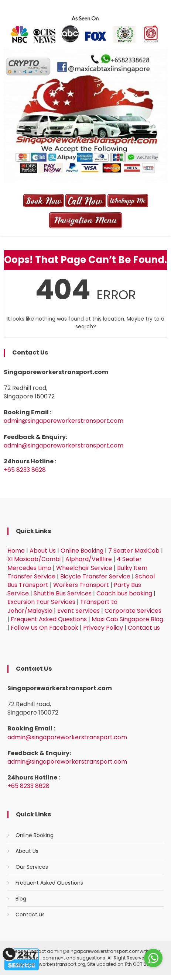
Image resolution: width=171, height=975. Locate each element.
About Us (43, 550)
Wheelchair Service (84, 568)
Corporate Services (133, 610)
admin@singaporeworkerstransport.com (63, 420)
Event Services (78, 610)
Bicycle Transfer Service (95, 576)
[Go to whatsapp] (153, 958)
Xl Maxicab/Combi (34, 559)
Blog (21, 898)
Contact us (144, 627)
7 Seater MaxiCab (134, 550)
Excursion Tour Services (41, 602)
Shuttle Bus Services (63, 593)
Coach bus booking (124, 593)
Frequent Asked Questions (49, 619)
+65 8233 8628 (25, 470)
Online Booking (82, 550)
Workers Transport (81, 585)
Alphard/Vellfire (88, 559)
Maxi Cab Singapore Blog (127, 619)
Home (16, 550)
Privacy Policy (103, 627)
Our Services (32, 867)
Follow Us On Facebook (44, 627)
